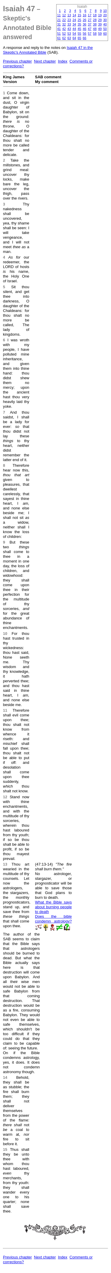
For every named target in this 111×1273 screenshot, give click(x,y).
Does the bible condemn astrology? (53, 918)
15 (79, 15)
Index (62, 61)
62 (64, 38)
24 (74, 20)
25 (79, 20)
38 (94, 24)
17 (89, 15)
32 (64, 24)
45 (79, 29)
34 (74, 24)
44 (74, 29)
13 (69, 15)
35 (79, 24)
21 (59, 20)
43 (69, 29)
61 (59, 38)
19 (100, 15)
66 (84, 38)
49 (100, 29)
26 (84, 20)
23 (69, 20)
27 (89, 20)
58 (94, 33)
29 (100, 20)
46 (84, 29)
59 (100, 33)
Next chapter (45, 61)
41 (59, 29)
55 (79, 33)
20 (105, 15)
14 (74, 15)
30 (105, 20)
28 (94, 20)
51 (59, 33)
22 (64, 20)
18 (94, 15)
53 (69, 33)
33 (69, 24)
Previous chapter (17, 61)
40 (105, 24)
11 (59, 15)
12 (64, 15)
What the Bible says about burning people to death (53, 907)
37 (89, 24)
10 (105, 10)
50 (105, 29)
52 (64, 33)
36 (84, 24)
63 (69, 38)
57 (89, 33)
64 (74, 38)
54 (74, 33)
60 (105, 33)
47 (89, 29)
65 (79, 38)
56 (84, 33)
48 (94, 29)
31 (59, 24)
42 (64, 29)
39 (100, 24)
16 (84, 15)
